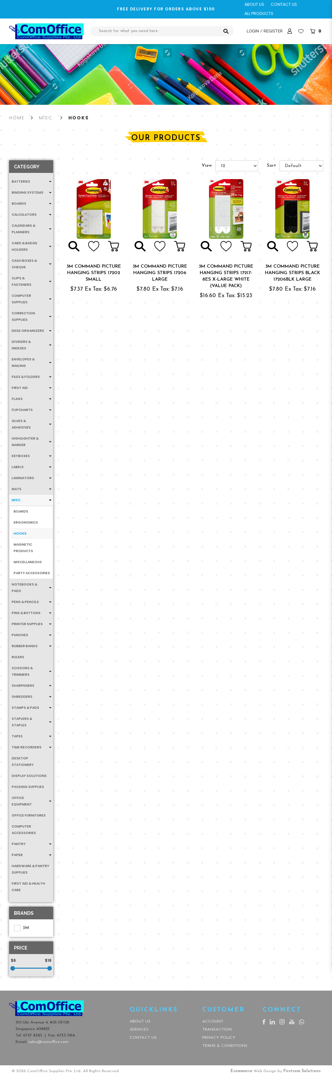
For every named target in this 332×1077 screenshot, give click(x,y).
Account (212, 1021)
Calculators (24, 214)
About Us (140, 1021)
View (207, 165)
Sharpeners (23, 685)
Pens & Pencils (25, 601)
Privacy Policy (218, 1038)
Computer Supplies (21, 299)
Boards (19, 203)
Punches (20, 635)
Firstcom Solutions (302, 1071)
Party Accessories (32, 573)
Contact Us (143, 1038)
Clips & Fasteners (21, 281)
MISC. (46, 118)
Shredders (22, 696)
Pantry (19, 843)
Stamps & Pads (25, 707)
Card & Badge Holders (24, 246)
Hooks (78, 118)
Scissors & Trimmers (22, 671)
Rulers (18, 657)
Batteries (21, 181)
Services (139, 1030)
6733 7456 (66, 1035)
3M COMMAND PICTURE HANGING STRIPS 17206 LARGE (160, 273)
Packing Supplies (28, 786)
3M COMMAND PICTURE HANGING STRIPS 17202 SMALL (93, 273)
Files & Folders (26, 376)
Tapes (17, 736)
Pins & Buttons (26, 613)
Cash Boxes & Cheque (24, 264)
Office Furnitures (29, 815)
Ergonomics (26, 522)
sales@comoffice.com (48, 1042)
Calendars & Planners (23, 229)
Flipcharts (22, 409)
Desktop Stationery (23, 761)
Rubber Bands (25, 646)
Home (17, 118)
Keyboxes (21, 456)
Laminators (23, 478)
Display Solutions (29, 775)
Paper (17, 855)
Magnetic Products (23, 547)
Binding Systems (27, 192)
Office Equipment (22, 801)
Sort (271, 165)
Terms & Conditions (224, 1046)
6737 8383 (32, 1035)
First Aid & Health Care (28, 886)
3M (21, 928)
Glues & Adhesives (21, 424)
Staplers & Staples (22, 722)
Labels (18, 467)
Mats (16, 489)
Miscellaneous (28, 562)
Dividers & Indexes (21, 345)
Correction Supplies (23, 316)
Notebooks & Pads (24, 587)
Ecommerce (241, 1071)
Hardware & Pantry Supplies (30, 869)
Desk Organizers (28, 330)
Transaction (217, 1030)
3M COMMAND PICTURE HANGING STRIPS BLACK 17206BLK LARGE (292, 273)
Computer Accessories (24, 829)
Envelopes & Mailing (23, 362)
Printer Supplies (27, 624)
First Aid (20, 387)
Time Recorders (27, 747)
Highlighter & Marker (25, 441)
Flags (17, 398)
